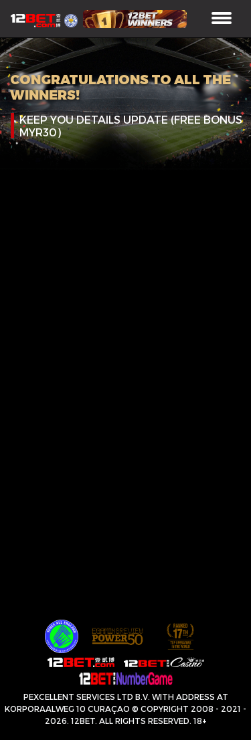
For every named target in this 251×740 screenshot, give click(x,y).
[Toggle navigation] (221, 19)
